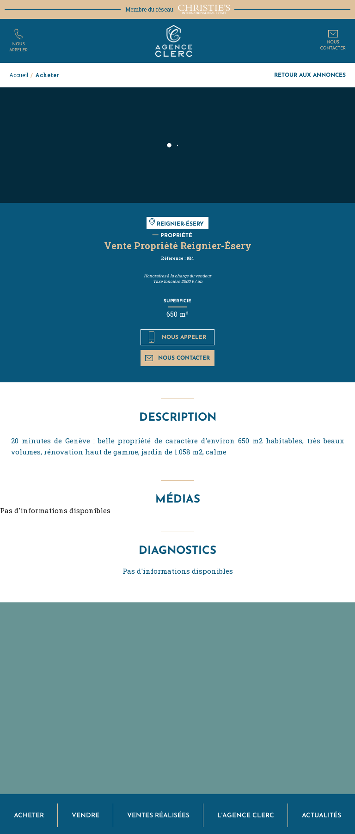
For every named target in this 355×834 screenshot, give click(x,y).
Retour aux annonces (310, 75)
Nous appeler (178, 337)
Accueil (18, 75)
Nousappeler (18, 47)
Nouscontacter (333, 45)
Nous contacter (177, 357)
